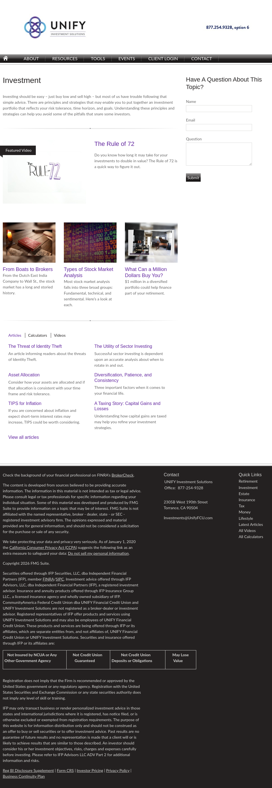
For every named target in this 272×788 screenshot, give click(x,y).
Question (194, 138)
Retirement (248, 481)
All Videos (247, 530)
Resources (64, 58)
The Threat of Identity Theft (35, 346)
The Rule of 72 (114, 143)
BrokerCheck (123, 475)
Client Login (163, 58)
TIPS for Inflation (24, 403)
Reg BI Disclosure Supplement (28, 770)
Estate (244, 493)
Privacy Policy (117, 770)
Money (245, 512)
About (31, 58)
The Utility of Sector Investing (123, 346)
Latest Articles (251, 524)
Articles (14, 335)
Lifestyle (246, 518)
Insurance (247, 499)
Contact (201, 58)
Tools (98, 58)
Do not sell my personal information (98, 553)
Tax (242, 505)
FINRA (48, 579)
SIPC (60, 579)
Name (191, 101)
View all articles (23, 437)
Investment (248, 487)
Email (190, 120)
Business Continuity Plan (24, 776)
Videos (60, 335)
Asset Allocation (24, 375)
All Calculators (251, 536)
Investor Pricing (90, 770)
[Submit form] (193, 177)
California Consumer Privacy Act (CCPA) (43, 547)
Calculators (37, 335)
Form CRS (65, 770)
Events (127, 58)
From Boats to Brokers (28, 269)
